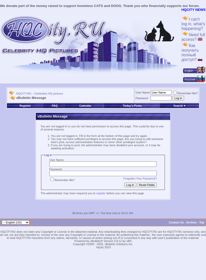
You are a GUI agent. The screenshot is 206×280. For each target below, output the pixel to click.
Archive (191, 222)
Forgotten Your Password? (140, 178)
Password (142, 98)
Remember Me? (185, 93)
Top (201, 222)
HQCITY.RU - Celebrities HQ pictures (39, 93)
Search (180, 105)
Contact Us (176, 222)
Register (25, 105)
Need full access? (193, 37)
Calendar (85, 105)
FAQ (55, 105)
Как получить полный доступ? (192, 52)
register (101, 193)
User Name (143, 92)
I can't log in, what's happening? (193, 24)
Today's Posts (132, 105)
